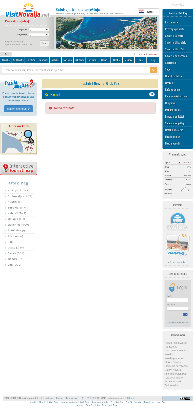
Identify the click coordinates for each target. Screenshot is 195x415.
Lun (141, 60)
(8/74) (18, 207)
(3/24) (16, 253)
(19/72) (20, 196)
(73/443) (18, 190)
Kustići (31, 60)
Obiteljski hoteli (173, 76)
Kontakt (153, 54)
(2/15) (16, 247)
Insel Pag (101, 405)
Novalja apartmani (69, 402)
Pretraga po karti (174, 29)
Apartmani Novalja (100, 402)
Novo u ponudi (172, 143)
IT (98, 398)
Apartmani (170, 62)
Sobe (167, 69)
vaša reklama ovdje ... (177, 262)
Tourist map (171, 346)
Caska (116, 60)
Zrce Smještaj (117, 402)
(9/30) (14, 264)
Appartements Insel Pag (155, 402)
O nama (141, 54)
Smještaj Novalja (133, 402)
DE (93, 398)
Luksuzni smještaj (174, 116)
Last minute (171, 22)
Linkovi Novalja (173, 370)
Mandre (128, 60)
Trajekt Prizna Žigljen (176, 342)
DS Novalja (130, 398)
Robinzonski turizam (176, 96)
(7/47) (17, 213)
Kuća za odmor (173, 89)
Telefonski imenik (174, 377)
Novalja (6, 60)
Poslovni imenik (173, 381)
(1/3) (16, 259)
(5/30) (17, 219)
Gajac (104, 60)
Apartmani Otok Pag (175, 373)
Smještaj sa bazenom (176, 56)
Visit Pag (113, 405)
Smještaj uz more (174, 35)
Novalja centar (172, 136)
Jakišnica (79, 60)
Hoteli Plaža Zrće (174, 130)
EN (88, 398)
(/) (16, 230)
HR (82, 398)
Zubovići (43, 60)
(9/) (15, 202)
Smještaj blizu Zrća (175, 49)
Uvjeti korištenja (46, 398)
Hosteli (169, 83)
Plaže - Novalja (173, 362)
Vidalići (55, 60)
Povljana (92, 60)
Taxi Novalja (171, 385)
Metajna (67, 60)
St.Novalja (18, 60)
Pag (153, 60)
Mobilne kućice (173, 109)
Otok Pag (53, 402)
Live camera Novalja (176, 350)
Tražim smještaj (18, 108)
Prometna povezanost (176, 366)
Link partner (72, 398)
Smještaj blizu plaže (175, 42)
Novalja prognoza (174, 358)
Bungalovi (170, 103)
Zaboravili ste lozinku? (178, 322)
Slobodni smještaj (174, 123)
